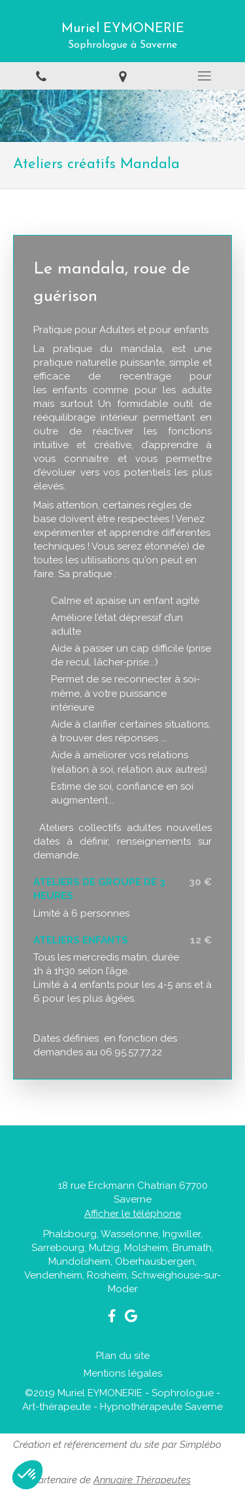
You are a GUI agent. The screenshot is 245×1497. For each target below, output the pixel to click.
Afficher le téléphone (132, 1214)
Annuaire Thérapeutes (142, 1480)
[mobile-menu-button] (204, 76)
